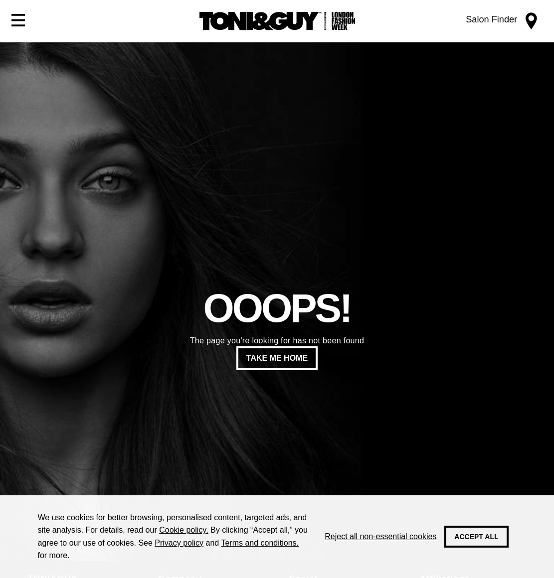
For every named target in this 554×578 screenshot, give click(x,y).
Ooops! (277, 308)
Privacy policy (179, 543)
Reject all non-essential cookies (380, 536)
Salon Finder (491, 19)
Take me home (277, 358)
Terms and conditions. (260, 543)
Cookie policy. (183, 530)
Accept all (476, 537)
